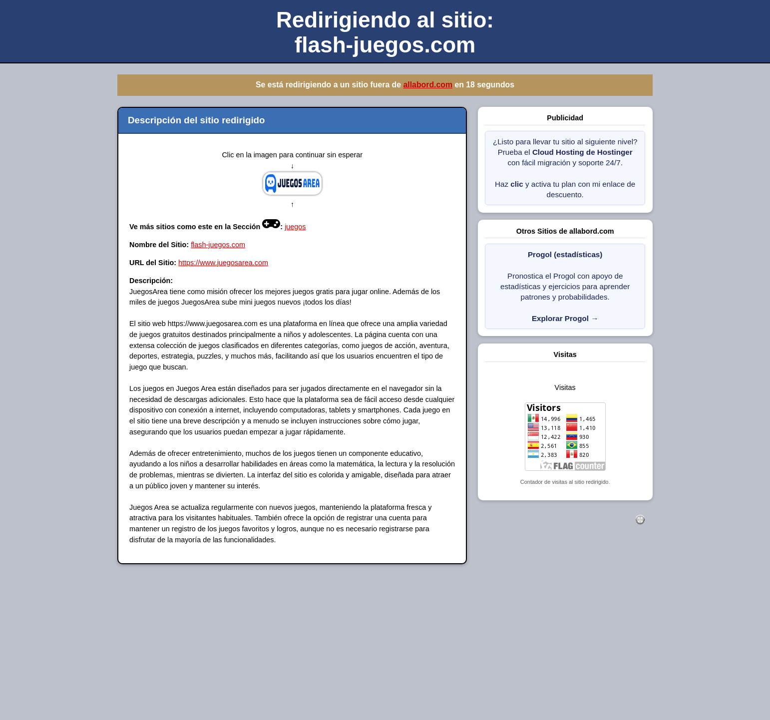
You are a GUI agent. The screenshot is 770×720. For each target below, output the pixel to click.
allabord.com (427, 84)
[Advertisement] (299, 649)
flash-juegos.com (218, 245)
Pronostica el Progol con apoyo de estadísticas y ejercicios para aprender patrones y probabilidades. (565, 286)
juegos (295, 227)
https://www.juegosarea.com (223, 263)
